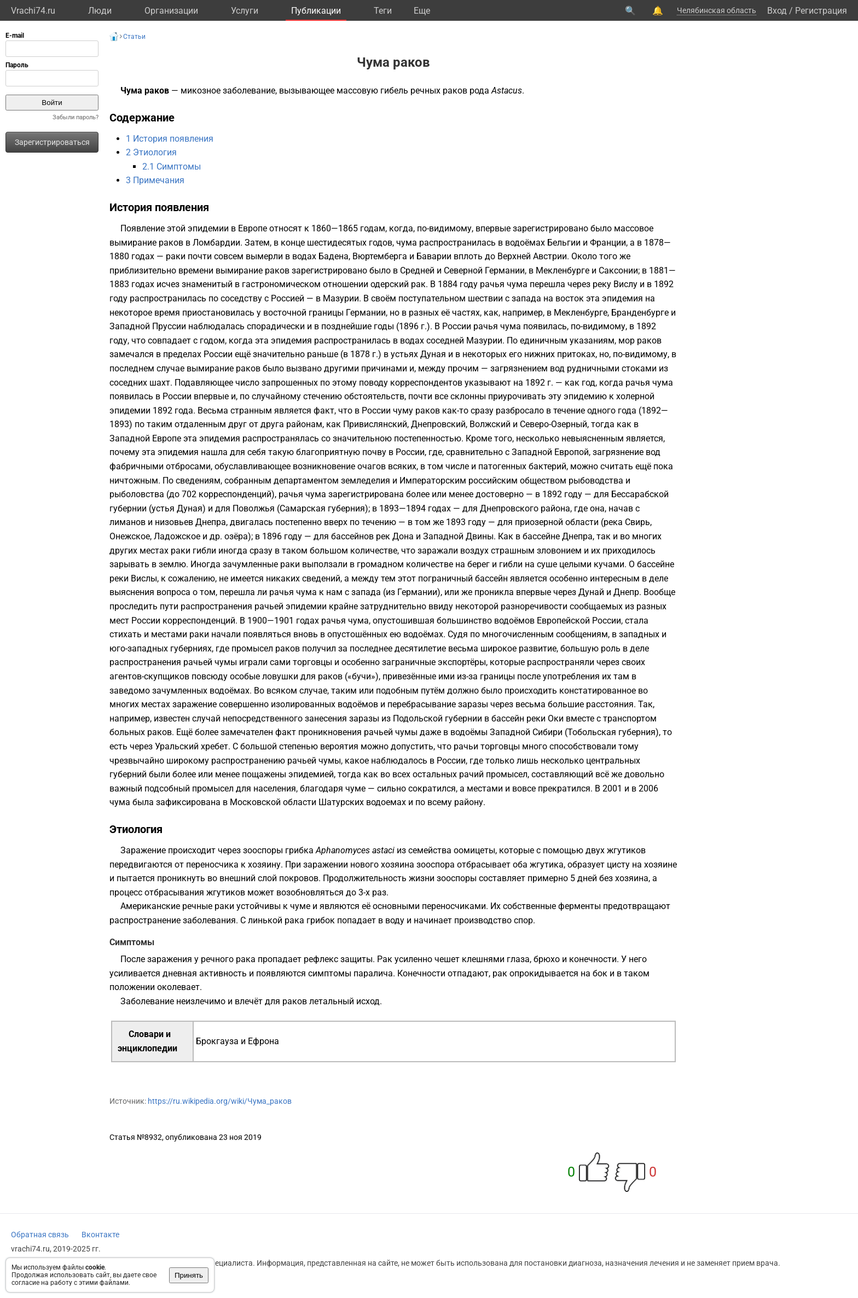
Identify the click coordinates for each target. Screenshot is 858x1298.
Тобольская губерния (611, 732)
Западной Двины (458, 536)
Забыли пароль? (75, 117)
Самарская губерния (322, 508)
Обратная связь (40, 1234)
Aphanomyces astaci (355, 850)
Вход (777, 10)
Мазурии (341, 298)
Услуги (244, 10)
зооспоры (263, 850)
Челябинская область (716, 10)
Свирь (637, 522)
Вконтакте (100, 1234)
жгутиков (626, 850)
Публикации (316, 10)
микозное (201, 90)
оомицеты (474, 850)
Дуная (433, 354)
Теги (383, 10)
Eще (422, 10)
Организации (171, 10)
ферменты (579, 906)
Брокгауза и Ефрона (237, 1041)
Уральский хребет (191, 746)
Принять (189, 1275)
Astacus (506, 90)
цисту (618, 864)
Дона (403, 536)
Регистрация (821, 10)
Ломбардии (216, 242)
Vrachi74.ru (33, 10)
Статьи (134, 36)
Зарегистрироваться (52, 142)
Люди (100, 10)
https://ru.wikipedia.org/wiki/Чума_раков (220, 1101)
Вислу (625, 284)
